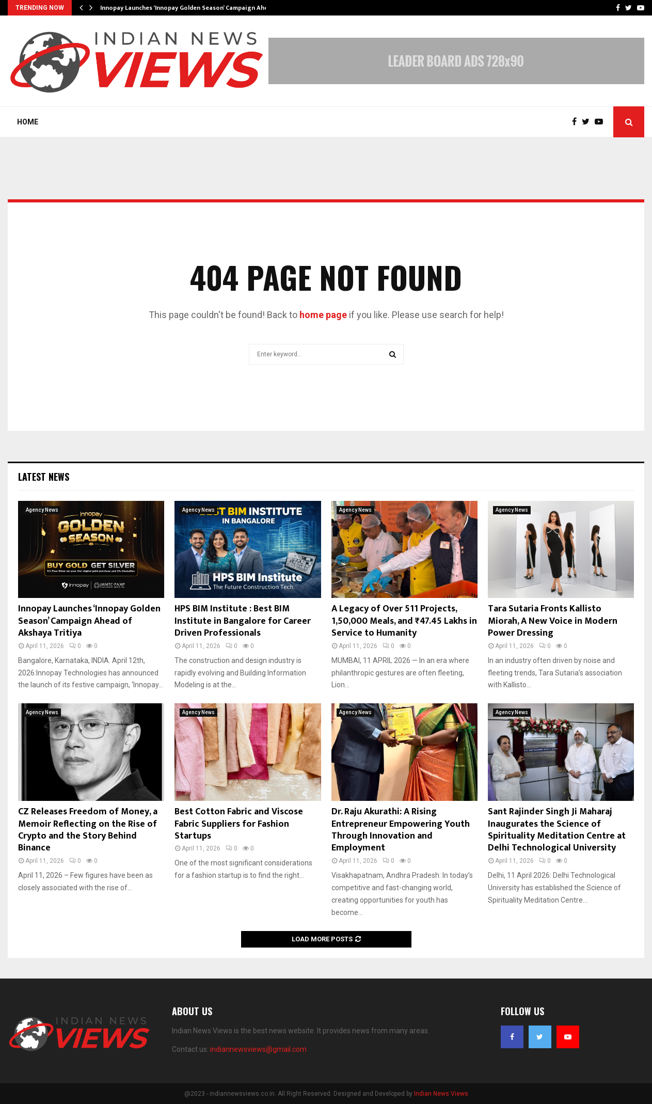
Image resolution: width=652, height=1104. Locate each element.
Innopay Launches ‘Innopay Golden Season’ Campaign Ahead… (190, 8)
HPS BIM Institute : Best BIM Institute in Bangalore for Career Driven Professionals (242, 621)
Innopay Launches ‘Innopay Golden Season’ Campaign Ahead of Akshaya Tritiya (89, 621)
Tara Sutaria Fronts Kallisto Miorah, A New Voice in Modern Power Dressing (552, 621)
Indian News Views (441, 1093)
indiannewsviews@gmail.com (258, 1049)
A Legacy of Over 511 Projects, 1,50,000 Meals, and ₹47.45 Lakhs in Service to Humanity (404, 621)
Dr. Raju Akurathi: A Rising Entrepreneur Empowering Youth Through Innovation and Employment (400, 830)
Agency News (42, 510)
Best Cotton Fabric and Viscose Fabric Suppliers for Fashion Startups (238, 824)
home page (323, 314)
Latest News (43, 476)
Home (27, 122)
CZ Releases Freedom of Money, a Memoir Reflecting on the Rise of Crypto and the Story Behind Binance (87, 830)
